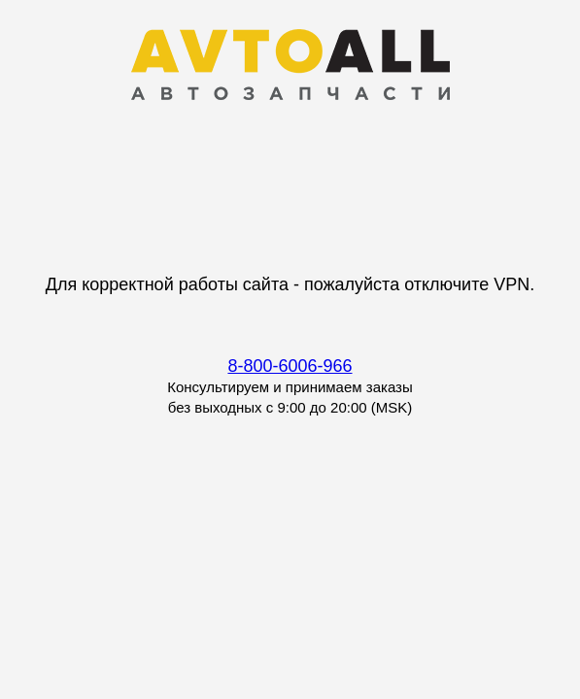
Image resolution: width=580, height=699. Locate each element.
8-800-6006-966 (289, 366)
